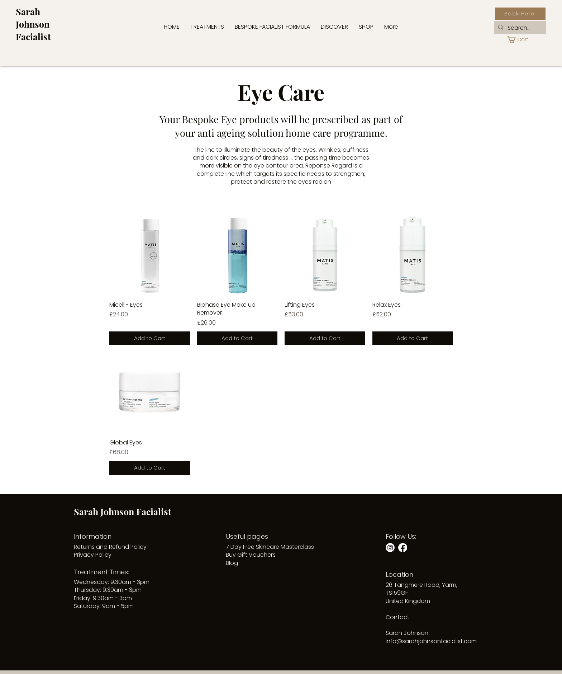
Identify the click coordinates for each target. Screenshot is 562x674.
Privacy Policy (92, 555)
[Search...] (519, 28)
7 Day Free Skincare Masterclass (270, 547)
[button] (334, 24)
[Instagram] (390, 547)
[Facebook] (402, 547)
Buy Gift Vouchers (251, 555)
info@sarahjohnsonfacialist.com (431, 641)
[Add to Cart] (149, 338)
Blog (232, 563)
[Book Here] (520, 14)
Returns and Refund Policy (110, 547)
